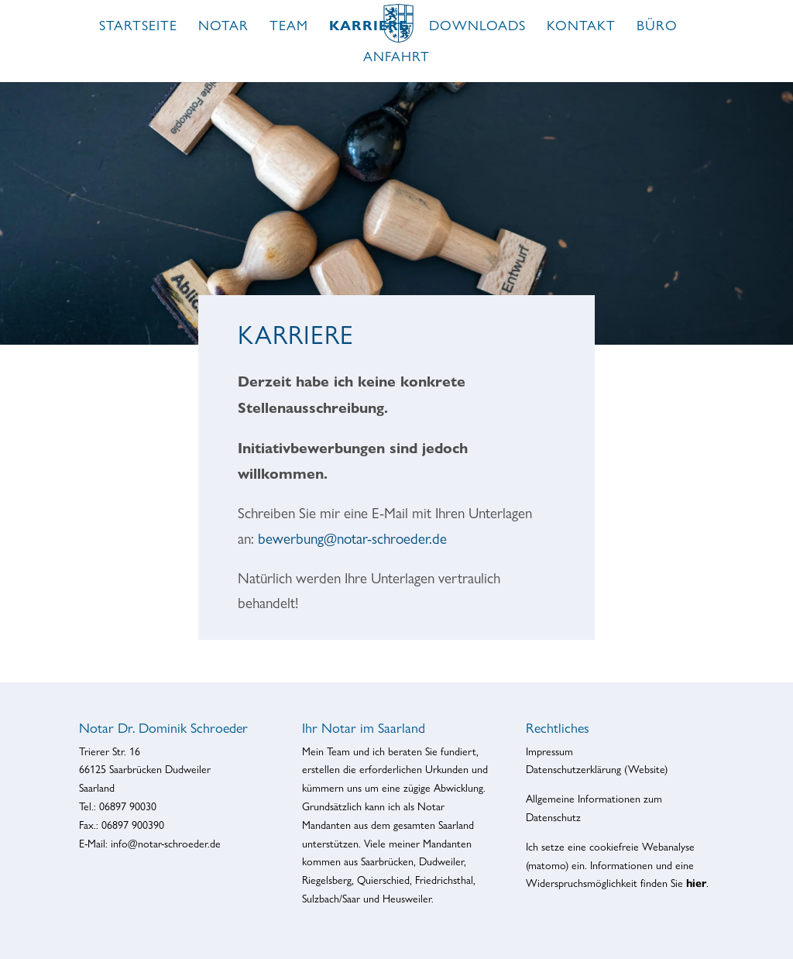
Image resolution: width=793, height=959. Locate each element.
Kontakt (581, 26)
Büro (657, 26)
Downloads (477, 26)
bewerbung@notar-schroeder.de (352, 539)
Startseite (138, 26)
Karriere (368, 27)
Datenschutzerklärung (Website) (597, 769)
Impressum (549, 751)
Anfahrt (396, 57)
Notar (223, 26)
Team (288, 26)
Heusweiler (407, 899)
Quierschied (383, 880)
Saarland (456, 825)
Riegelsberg (327, 880)
